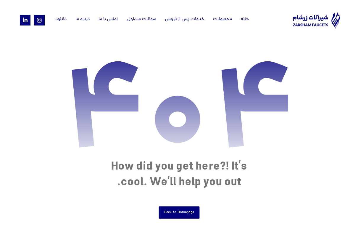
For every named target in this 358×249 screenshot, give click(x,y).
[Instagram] (39, 20)
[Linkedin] (25, 20)
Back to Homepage (179, 212)
